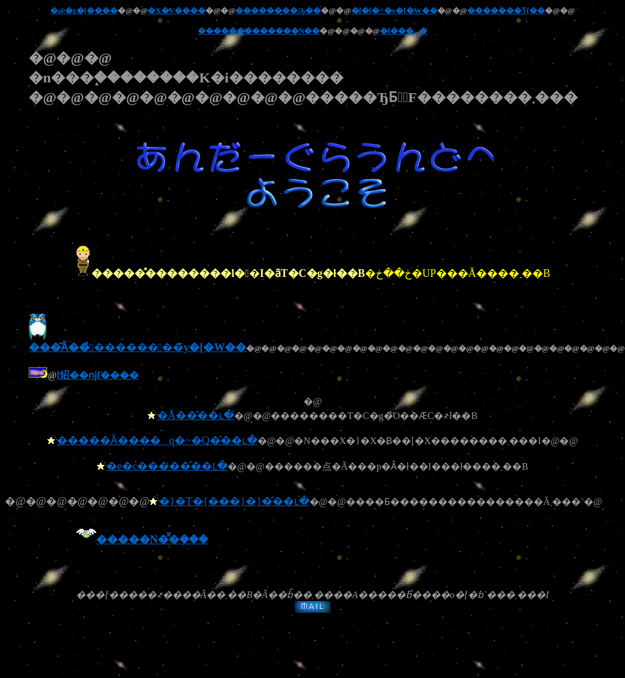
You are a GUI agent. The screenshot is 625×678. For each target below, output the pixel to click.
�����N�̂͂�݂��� (152, 540)
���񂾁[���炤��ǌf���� (98, 375)
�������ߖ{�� (506, 10)
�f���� (403, 30)
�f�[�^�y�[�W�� (394, 10)
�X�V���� (177, 10)
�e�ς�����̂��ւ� (167, 466)
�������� (229, 30)
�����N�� (290, 30)
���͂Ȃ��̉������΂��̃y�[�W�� (137, 341)
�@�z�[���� (84, 10)
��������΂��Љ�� (278, 10)
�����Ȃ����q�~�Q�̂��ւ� (157, 440)
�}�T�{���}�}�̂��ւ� (234, 501)
